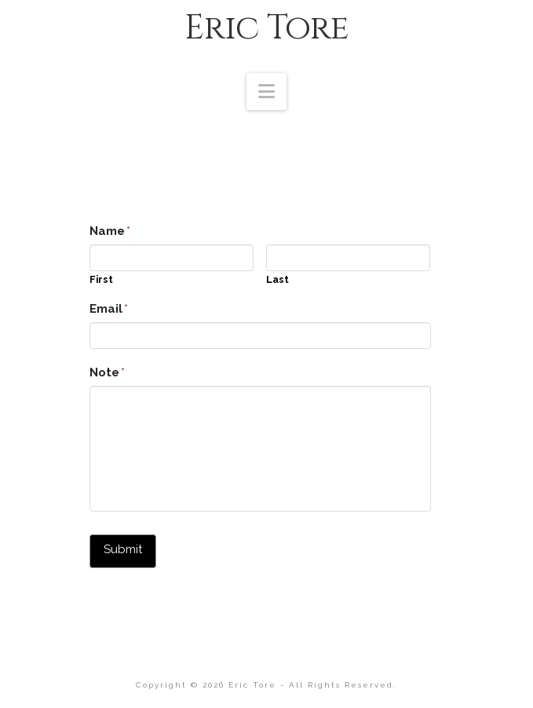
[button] (266, 91)
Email (109, 309)
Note (107, 372)
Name (110, 231)
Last (277, 280)
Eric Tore (266, 29)
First (101, 280)
